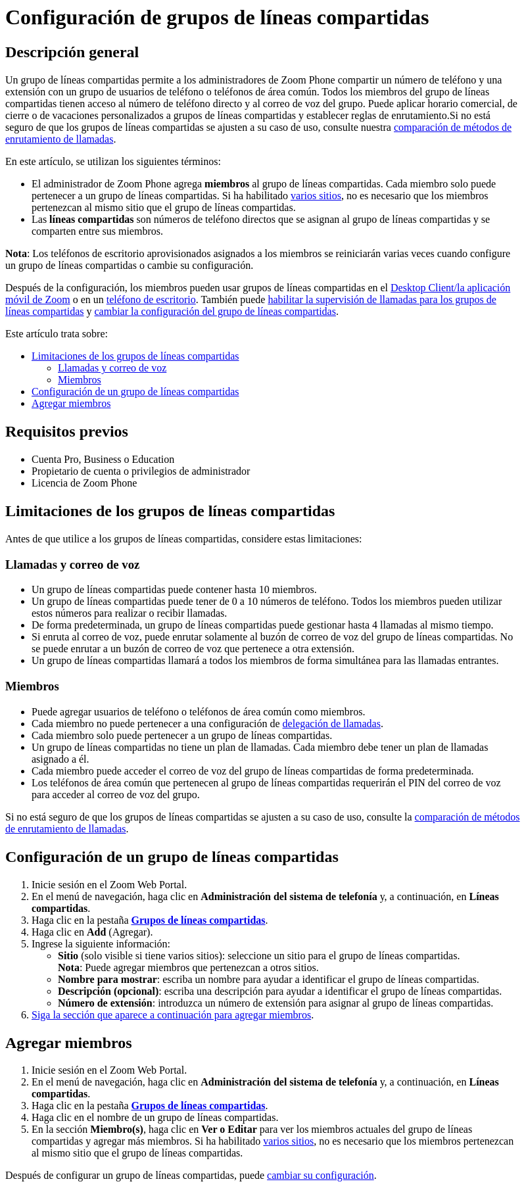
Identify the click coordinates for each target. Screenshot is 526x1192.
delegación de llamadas (332, 723)
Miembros (79, 379)
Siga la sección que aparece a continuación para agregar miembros (171, 1014)
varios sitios (316, 195)
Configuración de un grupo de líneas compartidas (135, 391)
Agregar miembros (71, 403)
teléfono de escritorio (151, 299)
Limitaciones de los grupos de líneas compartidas (135, 356)
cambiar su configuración (320, 1175)
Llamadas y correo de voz (112, 367)
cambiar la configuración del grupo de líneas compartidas (215, 311)
